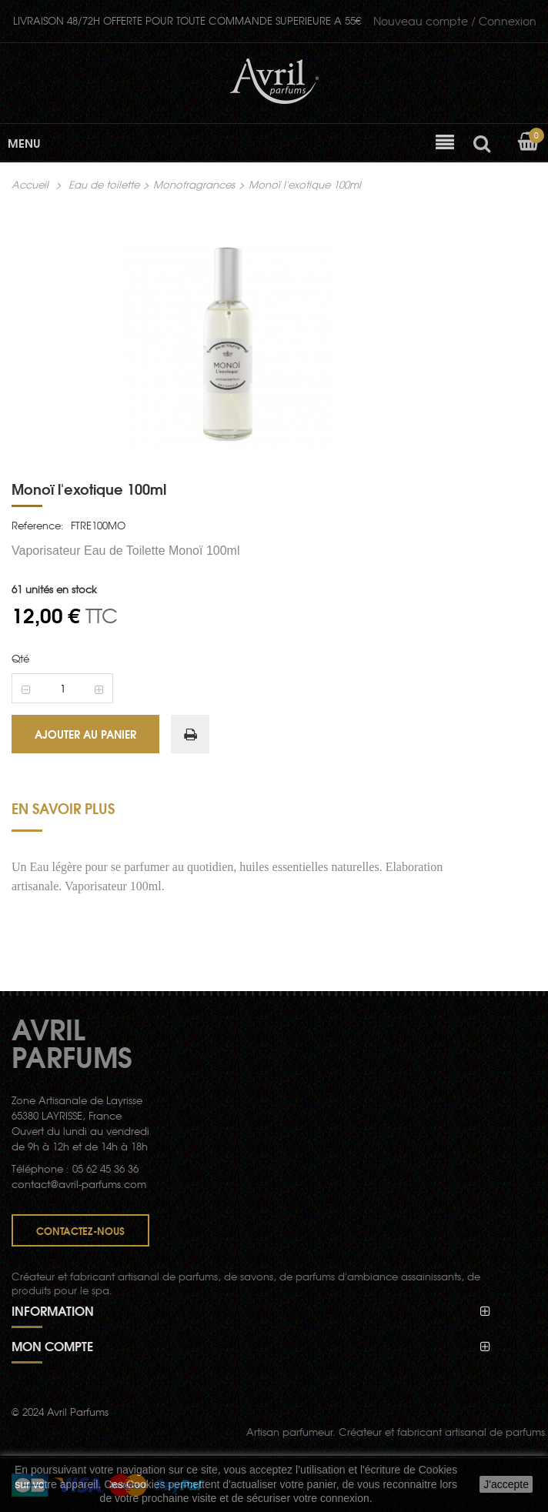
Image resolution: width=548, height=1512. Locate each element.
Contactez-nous (80, 1230)
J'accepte (506, 1484)
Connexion (454, 20)
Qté (20, 658)
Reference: (38, 525)
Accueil (30, 185)
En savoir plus (63, 808)
